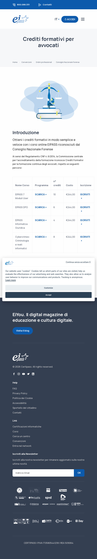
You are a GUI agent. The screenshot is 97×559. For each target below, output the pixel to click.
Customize (48, 288)
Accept (48, 295)
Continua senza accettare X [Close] (78, 262)
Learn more (10, 280)
